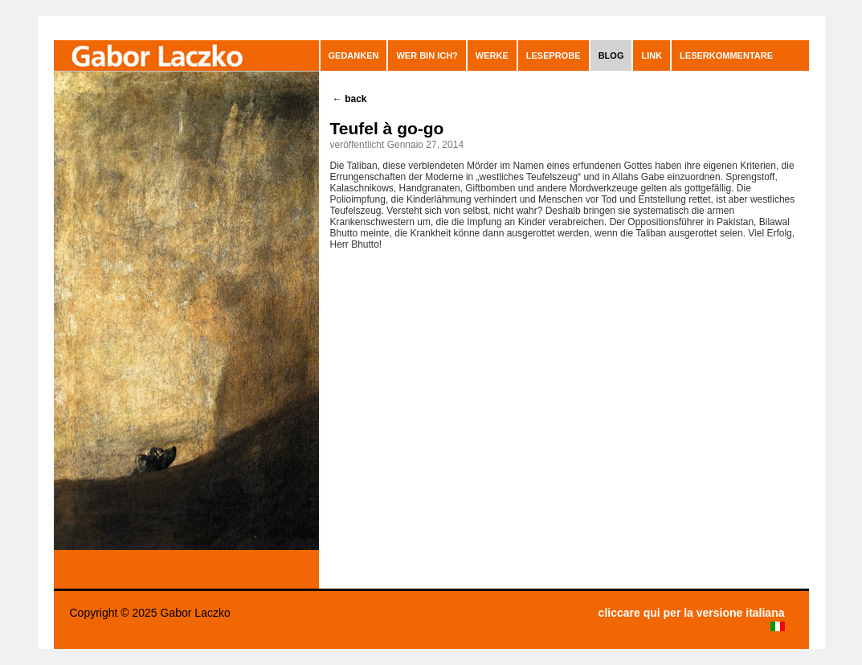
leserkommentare (726, 55)
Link (651, 55)
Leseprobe (553, 55)
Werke (492, 55)
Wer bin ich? (426, 55)
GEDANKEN (354, 55)
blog (611, 55)
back (350, 99)
